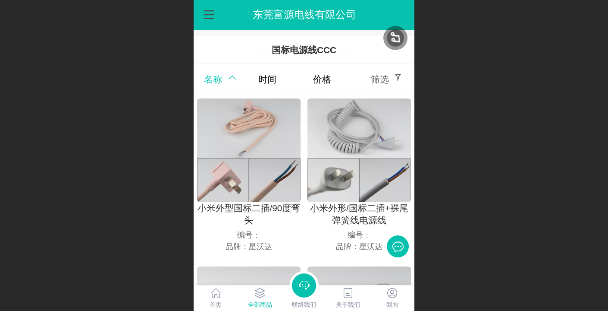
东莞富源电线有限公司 (304, 14)
